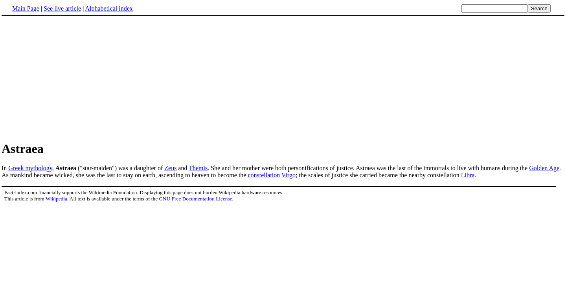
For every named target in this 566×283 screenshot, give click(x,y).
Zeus (170, 168)
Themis (198, 168)
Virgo (288, 175)
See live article (62, 8)
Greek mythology (30, 168)
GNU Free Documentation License (195, 199)
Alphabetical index (108, 8)
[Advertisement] (68, 78)
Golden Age (544, 168)
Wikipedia (56, 199)
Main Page (25, 8)
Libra (468, 175)
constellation (264, 175)
